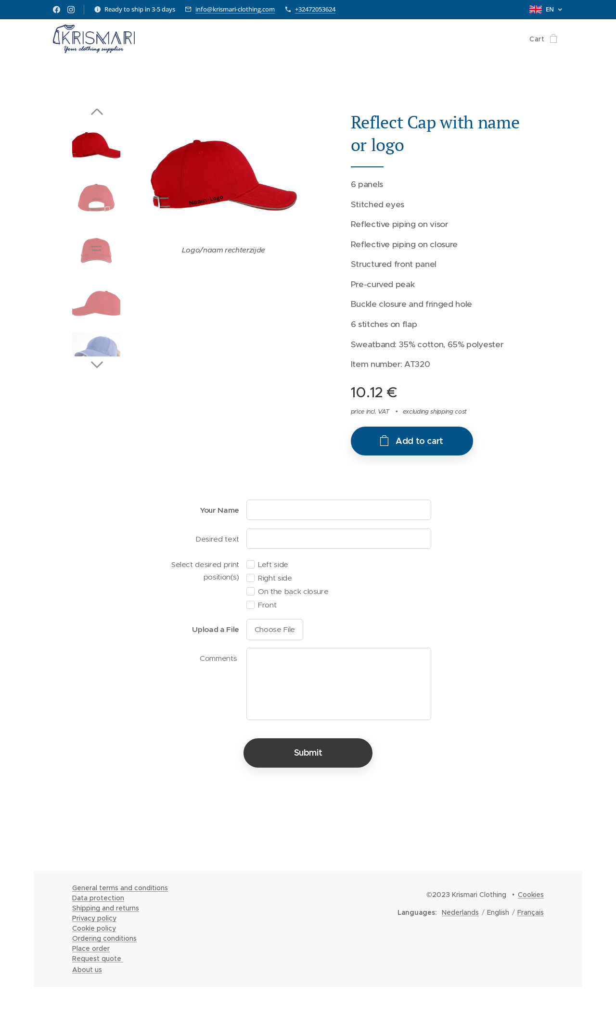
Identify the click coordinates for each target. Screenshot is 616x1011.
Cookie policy (94, 928)
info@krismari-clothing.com (235, 9)
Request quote (97, 958)
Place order (91, 948)
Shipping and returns (105, 908)
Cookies (531, 894)
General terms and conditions (120, 888)
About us (87, 969)
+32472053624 (315, 9)
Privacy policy (94, 918)
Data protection (98, 898)
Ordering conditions (104, 938)
